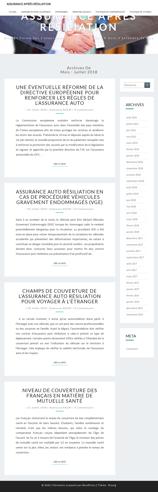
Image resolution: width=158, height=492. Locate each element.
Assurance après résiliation (29, 4)
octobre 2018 (133, 174)
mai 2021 (131, 136)
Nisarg (112, 485)
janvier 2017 (132, 289)
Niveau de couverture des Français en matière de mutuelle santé (59, 395)
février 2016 (132, 295)
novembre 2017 (134, 244)
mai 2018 (131, 206)
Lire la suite (61, 163)
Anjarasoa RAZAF (60, 109)
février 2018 (132, 225)
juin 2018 (131, 200)
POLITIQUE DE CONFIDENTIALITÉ (110, 11)
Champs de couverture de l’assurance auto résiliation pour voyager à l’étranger (60, 296)
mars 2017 (131, 276)
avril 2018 (131, 212)
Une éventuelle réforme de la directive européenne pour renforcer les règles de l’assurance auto (59, 95)
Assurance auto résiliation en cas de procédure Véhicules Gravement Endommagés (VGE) (59, 197)
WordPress (88, 485)
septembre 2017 (135, 257)
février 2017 (132, 282)
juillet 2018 (132, 193)
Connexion (132, 348)
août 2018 (131, 187)
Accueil (13, 11)
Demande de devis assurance (36, 11)
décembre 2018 (134, 162)
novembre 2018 (134, 168)
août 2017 (131, 263)
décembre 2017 (134, 238)
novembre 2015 (134, 314)
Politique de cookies (140, 11)
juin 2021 (131, 130)
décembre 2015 (134, 308)
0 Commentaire (84, 109)
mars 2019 (131, 142)
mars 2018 (131, 219)
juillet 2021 (132, 123)
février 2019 (132, 149)
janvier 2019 (132, 155)
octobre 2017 (133, 251)
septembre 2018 (135, 181)
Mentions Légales (82, 11)
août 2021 (131, 117)
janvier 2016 (132, 301)
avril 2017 (131, 270)
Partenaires (61, 11)
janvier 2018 (132, 231)
